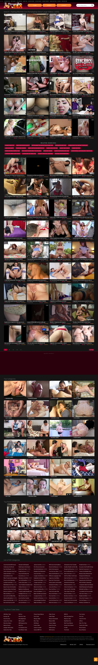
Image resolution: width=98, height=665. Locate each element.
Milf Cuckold (21, 626)
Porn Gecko (81, 620)
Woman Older (37, 624)
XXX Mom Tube (7, 1)
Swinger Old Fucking (8, 633)
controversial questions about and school (35, 154)
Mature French (38, 1)
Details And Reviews (38, 603)
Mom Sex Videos (31, 1)
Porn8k (65, 633)
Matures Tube (67, 624)
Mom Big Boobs (22, 624)
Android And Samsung (69, 588)
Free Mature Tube (22, 635)
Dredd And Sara (82, 570)
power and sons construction (39, 151)
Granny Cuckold (37, 633)
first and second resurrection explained (60, 151)
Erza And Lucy (22, 581)
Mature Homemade (53, 624)
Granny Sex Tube (53, 1)
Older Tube (25, 1)
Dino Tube (36, 626)
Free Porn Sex (19, 1)
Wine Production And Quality (10, 583)
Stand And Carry (37, 590)
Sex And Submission (38, 574)
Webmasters (63, 650)
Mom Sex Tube (64, 1)
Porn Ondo (36, 622)
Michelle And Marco (83, 594)
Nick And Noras (7, 599)
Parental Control (90, 650)
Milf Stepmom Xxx (23, 628)
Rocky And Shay (67, 599)
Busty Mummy (82, 635)
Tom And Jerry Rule (53, 577)
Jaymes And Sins (37, 570)
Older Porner (52, 620)
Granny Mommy (45, 1)
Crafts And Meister (68, 608)
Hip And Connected (83, 574)
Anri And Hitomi (22, 608)
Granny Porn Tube (8, 626)
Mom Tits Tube (82, 628)
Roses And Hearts (53, 599)
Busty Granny (82, 633)
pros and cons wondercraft (31, 157)
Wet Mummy (13, 1)
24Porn (81, 626)
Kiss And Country (22, 606)
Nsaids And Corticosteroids (70, 606)
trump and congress (46, 148)
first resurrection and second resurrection (46, 145)
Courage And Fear (38, 601)
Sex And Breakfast (23, 586)
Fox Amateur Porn (23, 633)
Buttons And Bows (8, 597)
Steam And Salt (7, 579)
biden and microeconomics (25, 145)
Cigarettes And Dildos (54, 583)
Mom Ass (21, 631)
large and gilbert (33, 148)
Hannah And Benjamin (23, 570)
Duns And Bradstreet (68, 586)
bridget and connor (10, 151)
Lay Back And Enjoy (8, 588)
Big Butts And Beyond (23, 594)
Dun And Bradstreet (68, 577)
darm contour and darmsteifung (64, 148)
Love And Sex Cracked (23, 603)
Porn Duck (66, 635)
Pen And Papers (82, 606)
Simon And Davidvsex (53, 579)
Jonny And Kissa (52, 592)
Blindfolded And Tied (8, 590)
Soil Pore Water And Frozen (70, 581)
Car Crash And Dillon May (9, 601)
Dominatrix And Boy (53, 590)
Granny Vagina (52, 628)
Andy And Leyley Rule (53, 597)
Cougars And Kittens (38, 581)
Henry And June (67, 579)
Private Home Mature (38, 620)
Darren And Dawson (53, 572)
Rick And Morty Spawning (84, 588)
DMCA (81, 650)
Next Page (90, 354)
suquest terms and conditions (13, 157)
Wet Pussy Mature (68, 628)
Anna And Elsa (52, 603)
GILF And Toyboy (83, 599)
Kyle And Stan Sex (68, 583)
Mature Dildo (52, 626)
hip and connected (10, 145)
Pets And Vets (52, 601)
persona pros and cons (67, 145)
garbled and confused (81, 148)
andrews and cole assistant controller (15, 148)
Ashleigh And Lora (22, 599)
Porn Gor (81, 622)
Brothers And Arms (68, 601)
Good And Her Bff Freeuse (9, 570)
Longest (63, 5)
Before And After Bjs (8, 606)
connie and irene (23, 151)
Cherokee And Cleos (83, 583)
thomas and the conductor (77, 154)
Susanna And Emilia (38, 586)
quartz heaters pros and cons (13, 154)
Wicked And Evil (67, 590)
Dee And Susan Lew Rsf (9, 608)
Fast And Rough (7, 574)
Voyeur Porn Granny (68, 631)
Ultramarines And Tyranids (70, 570)
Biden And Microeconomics (40, 599)
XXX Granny (51, 635)
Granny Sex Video (83, 631)
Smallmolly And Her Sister (39, 583)
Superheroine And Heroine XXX (86, 586)
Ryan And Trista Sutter (54, 586)
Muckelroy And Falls (23, 583)
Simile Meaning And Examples (85, 592)
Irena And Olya (37, 579)
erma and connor (78, 151)
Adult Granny (52, 633)
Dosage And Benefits (38, 594)
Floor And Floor (52, 594)
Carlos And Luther (22, 588)
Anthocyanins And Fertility (54, 588)
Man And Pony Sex (23, 601)
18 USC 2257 (73, 650)
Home (34, 5)
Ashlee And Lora (22, 592)
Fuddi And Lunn (22, 577)
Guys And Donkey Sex (23, 579)
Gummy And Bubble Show (85, 577)
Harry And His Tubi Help (69, 594)
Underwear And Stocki (8, 572)
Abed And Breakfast (8, 603)
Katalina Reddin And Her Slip (70, 572)
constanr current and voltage (58, 154)
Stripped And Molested (84, 581)
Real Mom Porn (67, 626)
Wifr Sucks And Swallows (54, 570)
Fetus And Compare (83, 603)
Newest (49, 5)
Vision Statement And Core (9, 577)
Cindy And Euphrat (68, 592)
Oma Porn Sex (82, 624)
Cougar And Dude (38, 588)
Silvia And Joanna (53, 608)
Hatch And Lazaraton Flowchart (56, 574)
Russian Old (6, 622)
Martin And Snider (38, 592)
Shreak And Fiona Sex (68, 574)
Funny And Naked (37, 597)
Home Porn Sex (52, 631)
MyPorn (59, 1)
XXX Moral (36, 628)
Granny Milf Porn (37, 635)
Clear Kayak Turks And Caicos (70, 597)
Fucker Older (36, 631)
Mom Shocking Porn (68, 622)
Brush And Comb (22, 574)
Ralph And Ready (37, 608)
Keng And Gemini (68, 603)
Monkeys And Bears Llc (84, 608)
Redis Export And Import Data (25, 572)
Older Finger (51, 622)
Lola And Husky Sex (53, 606)
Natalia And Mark (83, 601)
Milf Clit (65, 620)
